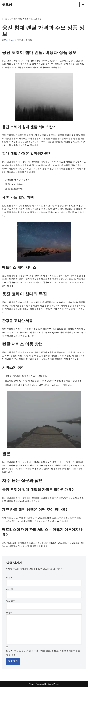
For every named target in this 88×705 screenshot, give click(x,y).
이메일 (10, 605)
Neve (31, 702)
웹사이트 (10, 617)
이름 (9, 593)
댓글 (9, 629)
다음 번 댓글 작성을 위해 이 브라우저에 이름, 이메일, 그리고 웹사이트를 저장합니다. (43, 671)
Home (4, 19)
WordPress (53, 702)
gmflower (10, 40)
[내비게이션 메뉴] (82, 4)
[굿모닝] (7, 4)
